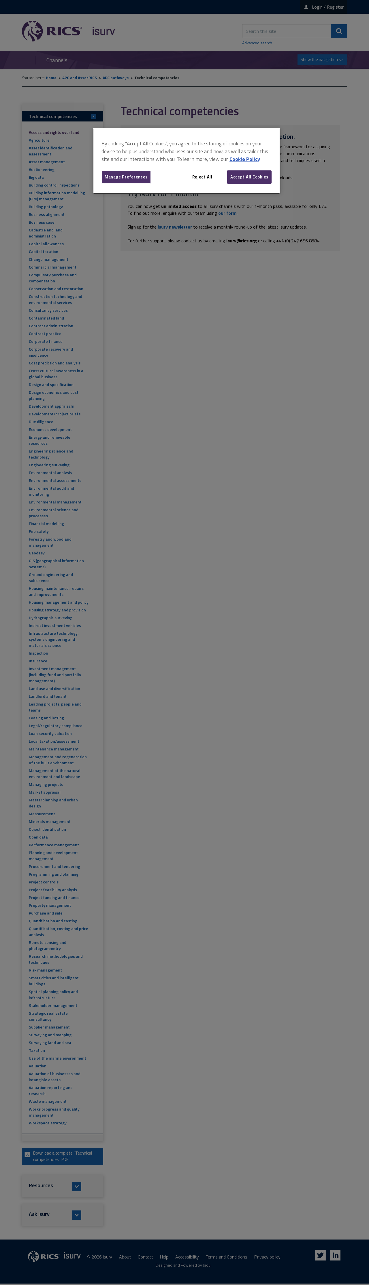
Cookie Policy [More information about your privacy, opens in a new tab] (244, 159)
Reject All (202, 177)
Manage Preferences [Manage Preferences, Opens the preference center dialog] (126, 177)
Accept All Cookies (249, 177)
